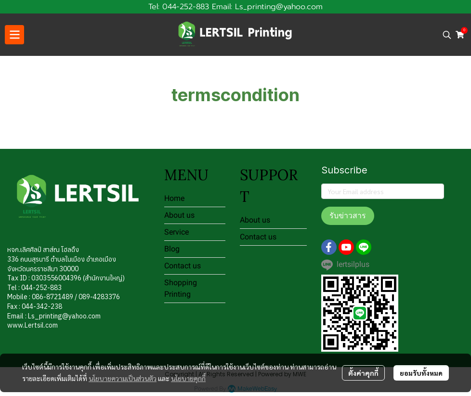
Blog (172, 248)
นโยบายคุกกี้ (188, 378)
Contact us (182, 265)
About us (179, 215)
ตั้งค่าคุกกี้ (363, 373)
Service (176, 232)
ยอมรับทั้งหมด (421, 373)
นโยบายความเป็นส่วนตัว (123, 378)
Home (174, 198)
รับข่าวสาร (347, 215)
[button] (447, 34)
